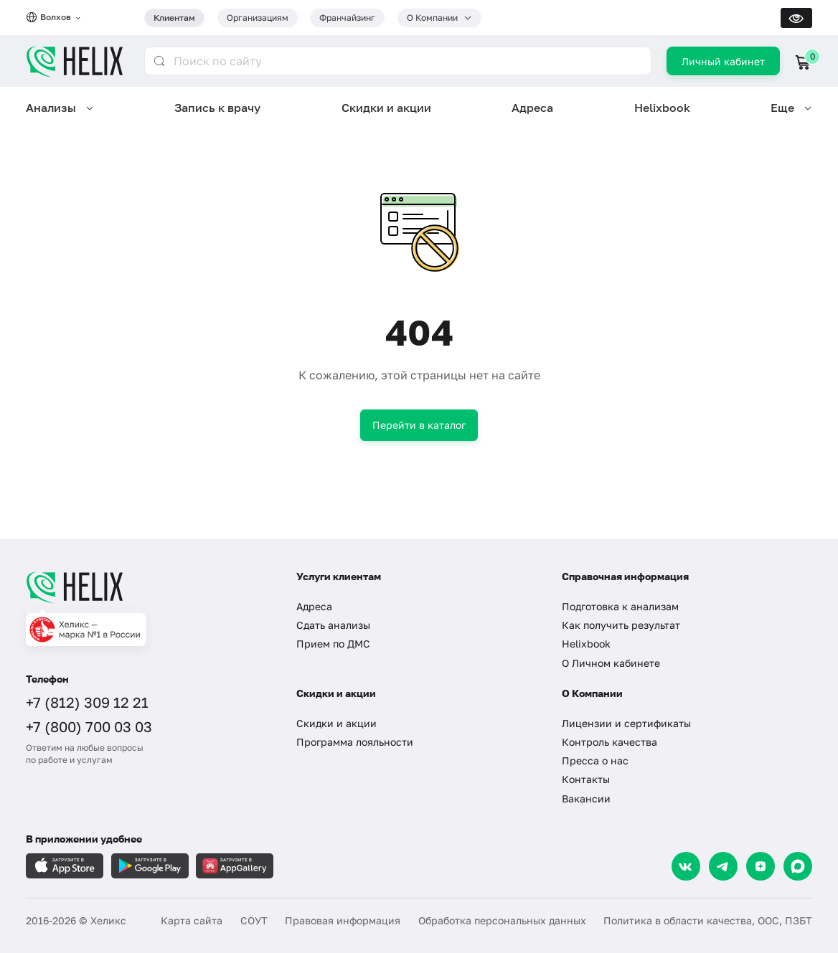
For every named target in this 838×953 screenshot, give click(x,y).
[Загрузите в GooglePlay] (150, 865)
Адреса (532, 107)
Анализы (51, 107)
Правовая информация (342, 920)
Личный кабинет (723, 61)
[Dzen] (760, 866)
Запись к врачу (217, 107)
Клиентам (174, 17)
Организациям (257, 17)
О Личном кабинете (611, 663)
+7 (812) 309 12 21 (87, 702)
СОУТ (254, 920)
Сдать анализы (333, 625)
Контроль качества (609, 742)
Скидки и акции (386, 107)
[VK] (686, 866)
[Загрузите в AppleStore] (64, 865)
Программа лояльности (354, 742)
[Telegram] (723, 866)
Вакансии (586, 798)
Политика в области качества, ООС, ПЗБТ (707, 920)
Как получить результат (621, 625)
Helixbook (662, 107)
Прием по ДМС (333, 643)
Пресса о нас (595, 760)
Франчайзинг (347, 17)
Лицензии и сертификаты (626, 723)
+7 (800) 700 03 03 (89, 726)
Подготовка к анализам (620, 606)
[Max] (797, 866)
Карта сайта (191, 920)
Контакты (586, 779)
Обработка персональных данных (502, 920)
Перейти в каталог (419, 425)
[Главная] (148, 587)
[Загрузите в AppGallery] (234, 865)
